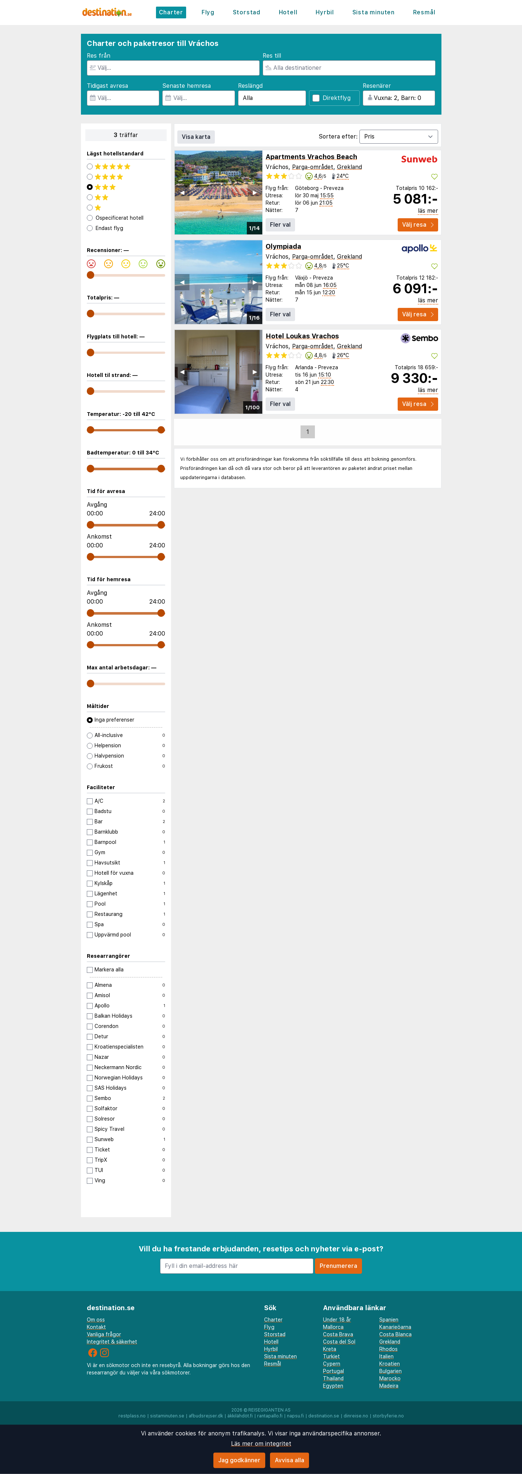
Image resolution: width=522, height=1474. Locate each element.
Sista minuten (373, 12)
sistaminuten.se (167, 1416)
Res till (272, 55)
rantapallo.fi (270, 1416)
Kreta (329, 1349)
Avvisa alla (289, 1460)
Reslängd (250, 85)
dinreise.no (356, 1416)
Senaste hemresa (186, 85)
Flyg (208, 12)
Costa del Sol (339, 1342)
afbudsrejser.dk (206, 1416)
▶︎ (255, 192)
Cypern (331, 1364)
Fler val (280, 224)
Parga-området (312, 166)
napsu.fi (295, 1416)
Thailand (333, 1378)
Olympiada (283, 246)
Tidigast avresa (107, 85)
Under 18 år (337, 1320)
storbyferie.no (388, 1416)
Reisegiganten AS (269, 1410)
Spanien (388, 1320)
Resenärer (377, 85)
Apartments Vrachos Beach (311, 157)
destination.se (323, 1416)
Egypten (333, 1386)
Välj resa (418, 224)
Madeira (388, 1386)
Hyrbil (325, 12)
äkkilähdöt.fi (240, 1416)
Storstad (246, 12)
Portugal (333, 1371)
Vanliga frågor (104, 1334)
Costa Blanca (395, 1334)
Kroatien (389, 1364)
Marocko (390, 1378)
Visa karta (196, 136)
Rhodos (388, 1349)
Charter (171, 12)
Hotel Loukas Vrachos (302, 336)
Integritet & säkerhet (112, 1342)
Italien (386, 1356)
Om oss (96, 1320)
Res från (98, 55)
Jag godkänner (239, 1460)
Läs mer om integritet (261, 1443)
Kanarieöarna (395, 1327)
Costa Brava (338, 1334)
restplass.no (132, 1416)
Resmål (424, 12)
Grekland (349, 166)
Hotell (288, 12)
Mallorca (333, 1327)
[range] (91, 275)
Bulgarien (390, 1371)
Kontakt (96, 1327)
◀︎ (182, 192)
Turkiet (331, 1356)
